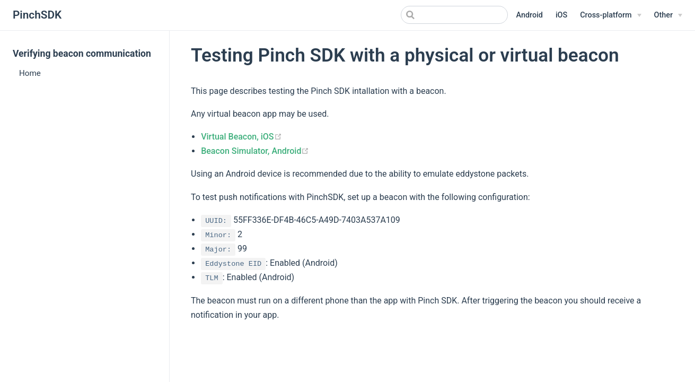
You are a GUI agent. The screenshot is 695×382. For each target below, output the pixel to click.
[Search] (454, 15)
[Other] (668, 15)
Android (529, 15)
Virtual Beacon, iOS (241, 137)
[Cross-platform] (610, 15)
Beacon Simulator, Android (255, 151)
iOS (561, 15)
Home (30, 73)
